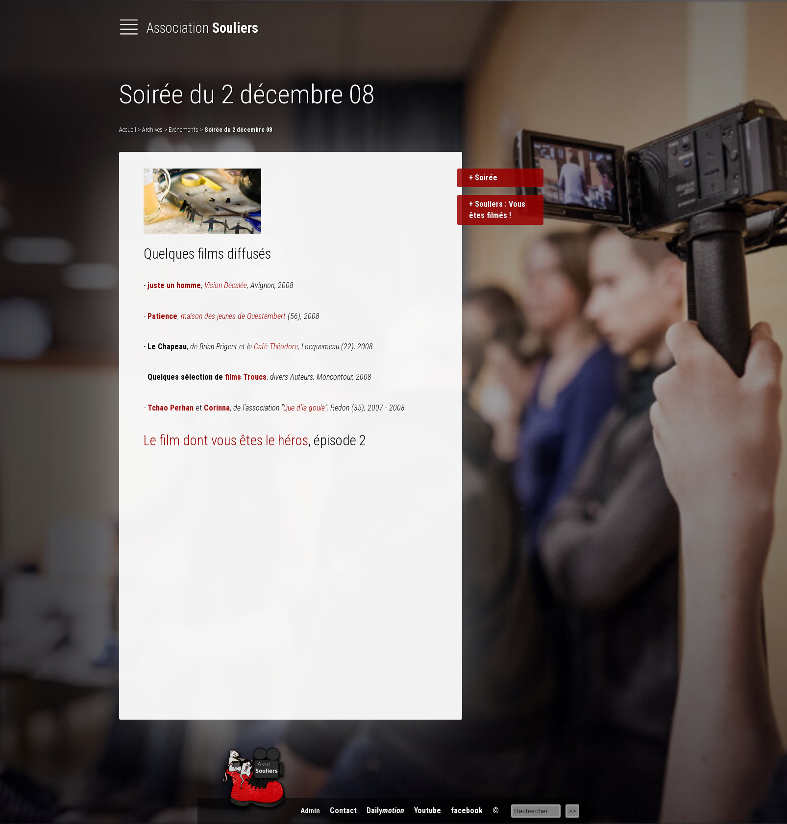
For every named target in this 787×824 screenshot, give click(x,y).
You (427, 810)
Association (188, 28)
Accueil (127, 129)
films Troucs (246, 377)
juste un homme (174, 285)
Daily (385, 810)
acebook (467, 810)
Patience (162, 316)
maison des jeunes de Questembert (233, 316)
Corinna (217, 407)
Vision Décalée (225, 285)
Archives (152, 129)
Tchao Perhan (171, 407)
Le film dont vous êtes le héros (226, 440)
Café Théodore (276, 346)
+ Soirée (483, 177)
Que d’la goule (304, 407)
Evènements (183, 129)
